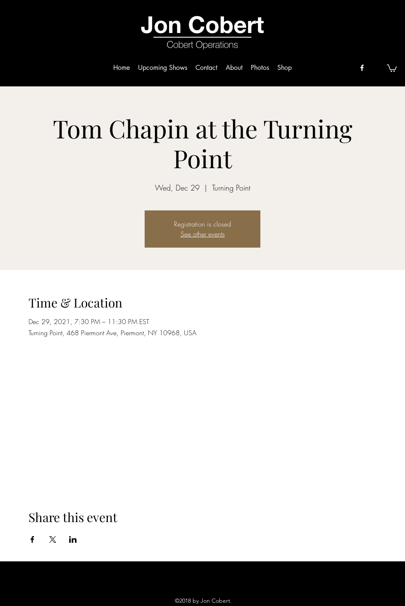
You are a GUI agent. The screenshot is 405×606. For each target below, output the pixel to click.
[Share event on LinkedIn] (73, 539)
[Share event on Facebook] (32, 539)
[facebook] (362, 68)
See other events (203, 234)
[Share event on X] (53, 539)
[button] (392, 68)
